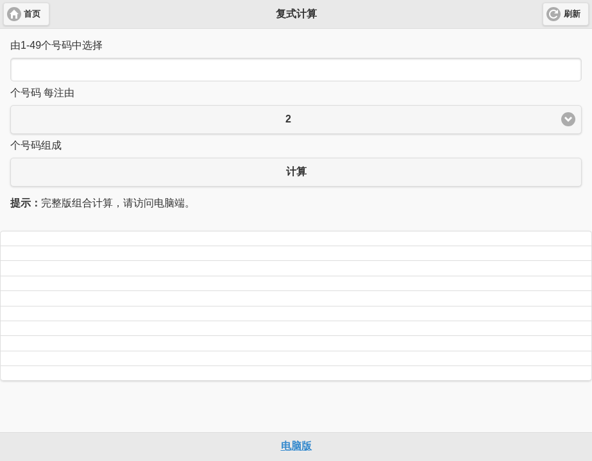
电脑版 (296, 445)
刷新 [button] (572, 14)
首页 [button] (32, 14)
